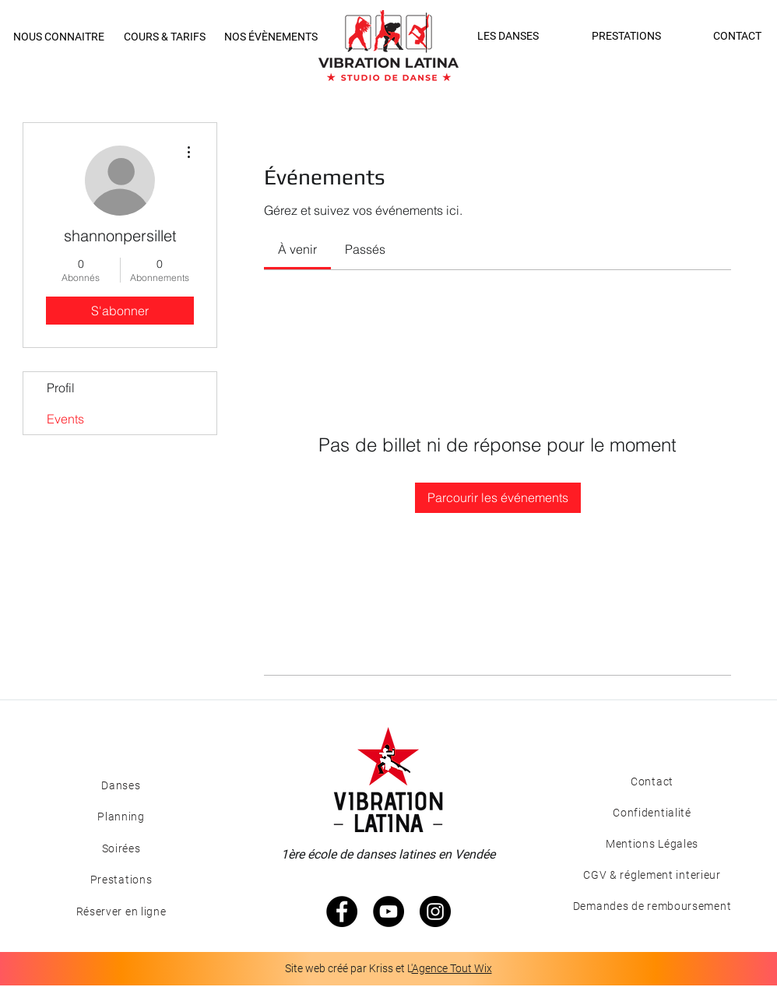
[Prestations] (121, 879)
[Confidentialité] (652, 812)
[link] (297, 249)
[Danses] (121, 785)
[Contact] (652, 781)
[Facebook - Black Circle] (341, 911)
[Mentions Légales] (652, 843)
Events (65, 419)
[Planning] (121, 816)
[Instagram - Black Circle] (435, 911)
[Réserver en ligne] (121, 911)
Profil (61, 387)
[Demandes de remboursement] (652, 906)
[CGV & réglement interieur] (652, 874)
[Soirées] (121, 848)
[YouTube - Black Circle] (388, 911)
